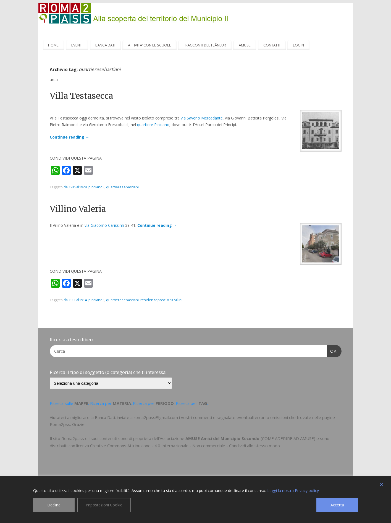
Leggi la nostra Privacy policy (293, 490)
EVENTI (77, 45)
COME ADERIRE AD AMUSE (288, 438)
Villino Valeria (78, 209)
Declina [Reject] (54, 505)
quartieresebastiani (122, 187)
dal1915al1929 (75, 187)
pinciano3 (96, 187)
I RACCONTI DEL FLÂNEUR (205, 45)
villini (178, 300)
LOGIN (298, 45)
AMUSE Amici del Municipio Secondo (222, 438)
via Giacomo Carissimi (104, 225)
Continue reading (69, 137)
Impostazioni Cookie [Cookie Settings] (104, 505)
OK (332, 350)
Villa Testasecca (81, 95)
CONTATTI (271, 45)
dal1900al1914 (75, 300)
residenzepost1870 (156, 300)
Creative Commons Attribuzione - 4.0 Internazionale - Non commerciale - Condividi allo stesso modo (185, 445)
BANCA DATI (105, 45)
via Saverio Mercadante (202, 118)
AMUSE (245, 45)
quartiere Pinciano (153, 124)
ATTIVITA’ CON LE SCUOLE (149, 45)
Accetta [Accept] (337, 505)
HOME (53, 45)
